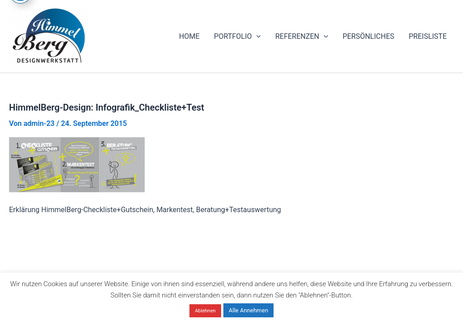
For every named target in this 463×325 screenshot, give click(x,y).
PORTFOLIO (237, 37)
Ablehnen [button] (205, 311)
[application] (256, 37)
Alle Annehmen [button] (248, 310)
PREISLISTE (428, 36)
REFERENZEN (301, 37)
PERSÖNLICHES (368, 36)
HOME (189, 36)
